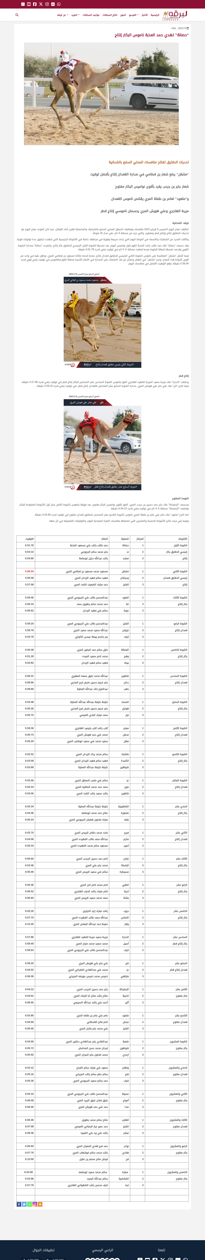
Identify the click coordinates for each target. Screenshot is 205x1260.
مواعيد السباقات (91, 15)
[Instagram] (34, 1204)
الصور (123, 15)
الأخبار (145, 15)
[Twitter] (24, 1204)
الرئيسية (155, 15)
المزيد (75, 15)
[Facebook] (19, 1204)
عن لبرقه (62, 15)
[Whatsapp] (29, 1204)
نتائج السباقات (109, 15)
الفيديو (134, 15)
